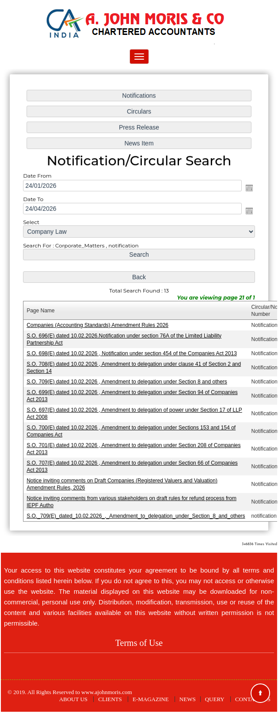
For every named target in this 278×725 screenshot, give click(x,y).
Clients (110, 699)
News (187, 699)
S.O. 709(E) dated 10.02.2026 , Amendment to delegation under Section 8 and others (127, 380)
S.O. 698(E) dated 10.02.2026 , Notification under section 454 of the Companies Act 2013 (132, 352)
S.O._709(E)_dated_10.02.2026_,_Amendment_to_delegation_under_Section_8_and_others (136, 513)
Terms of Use (139, 643)
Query (215, 699)
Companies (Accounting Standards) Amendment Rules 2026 (98, 325)
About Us (73, 699)
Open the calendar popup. (247, 189)
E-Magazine (151, 699)
